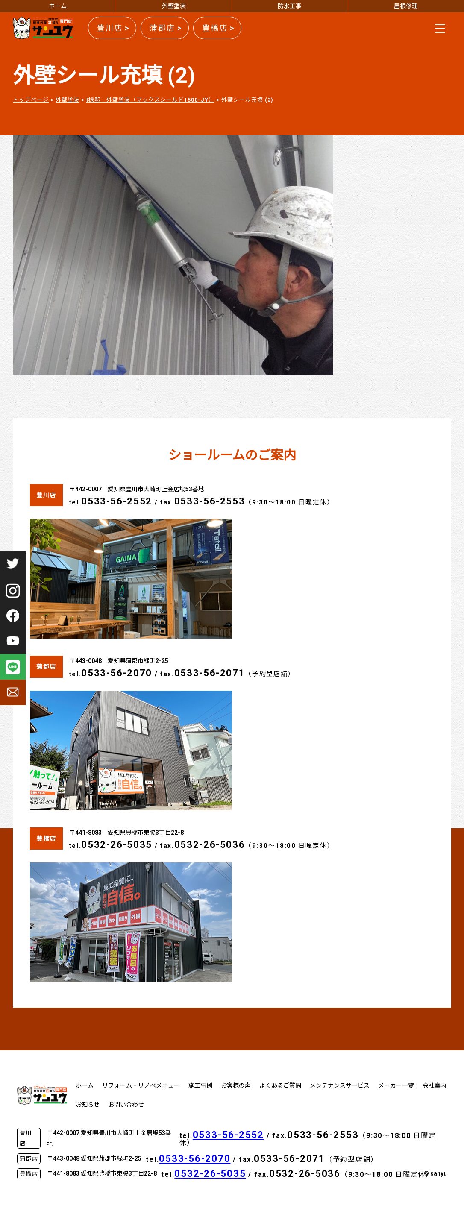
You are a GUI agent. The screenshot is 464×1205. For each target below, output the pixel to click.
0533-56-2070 (116, 673)
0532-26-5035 (116, 844)
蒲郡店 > (166, 27)
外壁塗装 (174, 6)
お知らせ (88, 1104)
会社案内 (434, 1085)
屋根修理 (406, 6)
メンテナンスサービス (340, 1085)
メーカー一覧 (396, 1085)
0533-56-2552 (116, 501)
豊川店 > (113, 27)
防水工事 (290, 6)
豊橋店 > (218, 27)
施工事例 (200, 1085)
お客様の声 (236, 1085)
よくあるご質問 (280, 1085)
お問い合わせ (126, 1104)
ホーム (58, 6)
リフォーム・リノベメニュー (141, 1085)
